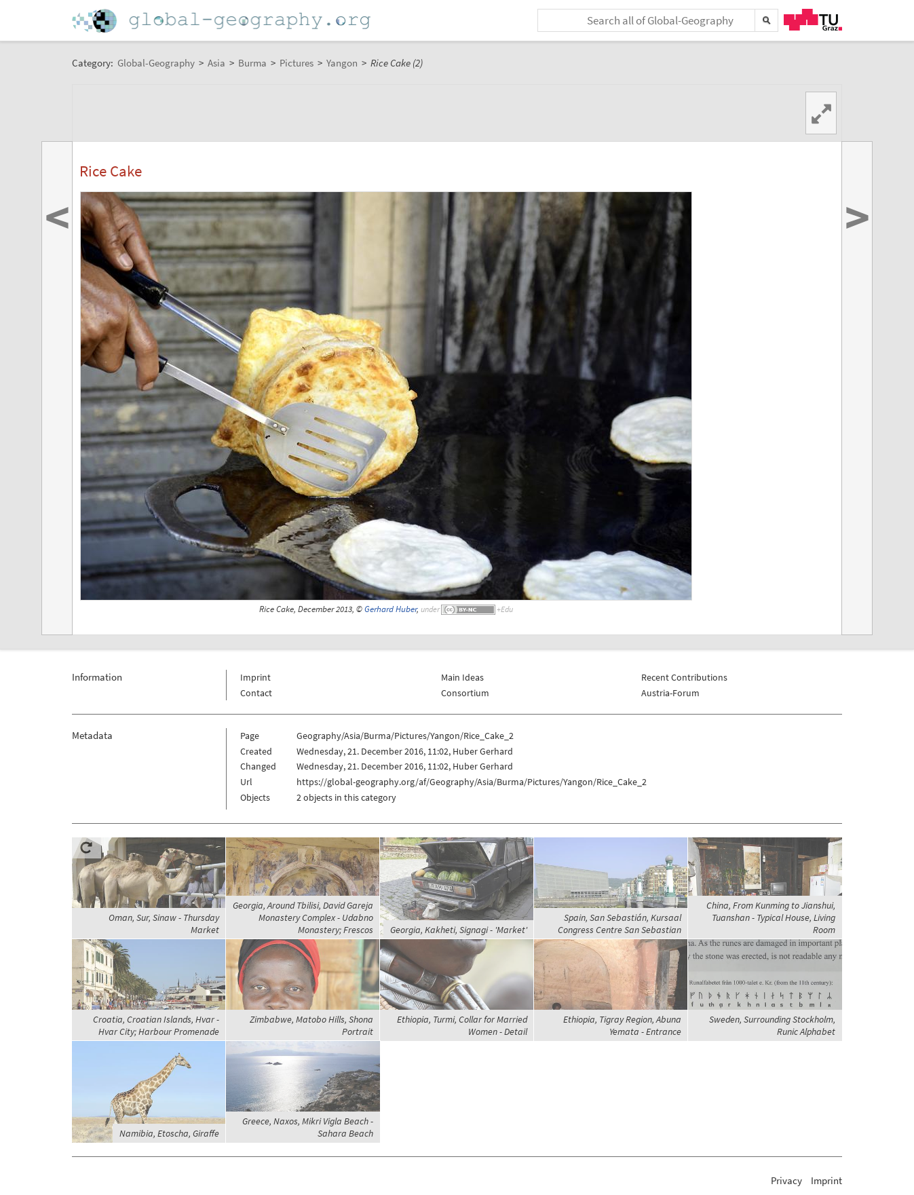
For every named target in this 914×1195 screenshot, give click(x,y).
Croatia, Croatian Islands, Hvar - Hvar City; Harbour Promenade (156, 1025)
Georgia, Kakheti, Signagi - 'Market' (458, 930)
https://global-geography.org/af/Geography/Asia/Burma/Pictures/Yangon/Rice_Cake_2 (472, 782)
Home (222, 21)
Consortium (465, 693)
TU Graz (813, 20)
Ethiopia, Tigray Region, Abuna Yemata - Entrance (622, 1025)
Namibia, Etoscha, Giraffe (169, 1133)
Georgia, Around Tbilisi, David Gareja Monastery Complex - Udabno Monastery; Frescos (303, 917)
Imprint (255, 677)
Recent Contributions (684, 677)
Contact (256, 693)
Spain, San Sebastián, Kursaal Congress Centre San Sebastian (619, 923)
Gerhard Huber (390, 609)
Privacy (786, 1180)
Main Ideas (462, 677)
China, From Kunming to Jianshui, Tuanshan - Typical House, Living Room (770, 917)
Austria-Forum (670, 693)
